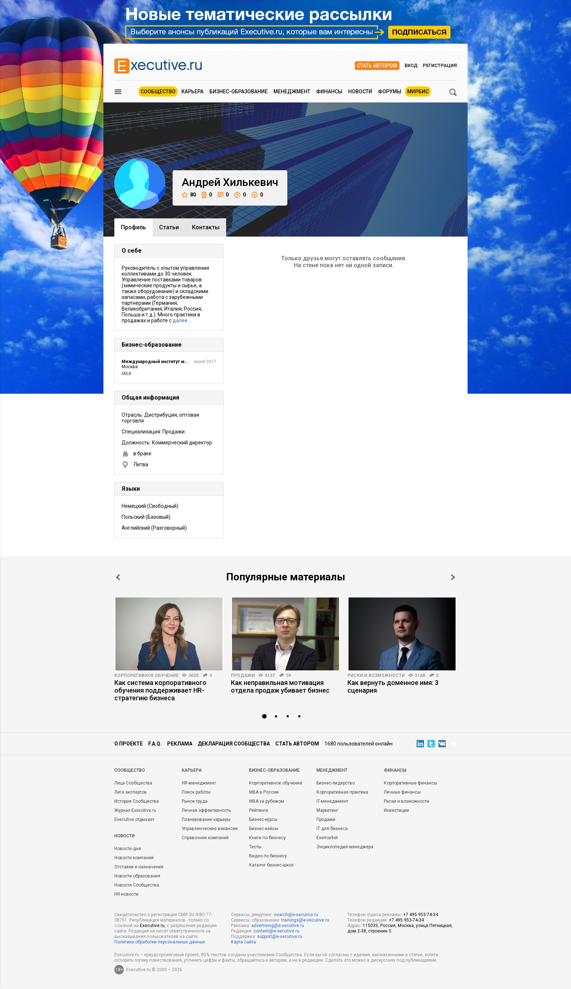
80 (189, 194)
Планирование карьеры (206, 819)
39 (288, 675)
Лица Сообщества (133, 783)
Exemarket (327, 837)
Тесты (255, 846)
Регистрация (440, 65)
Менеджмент (291, 91)
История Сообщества (136, 801)
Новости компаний (134, 857)
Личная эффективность (206, 810)
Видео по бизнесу (268, 855)
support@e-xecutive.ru (279, 936)
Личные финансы (402, 792)
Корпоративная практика (342, 792)
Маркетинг (327, 810)
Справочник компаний (205, 837)
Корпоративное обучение (146, 675)
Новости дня (127, 848)
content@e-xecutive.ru (276, 931)
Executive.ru (152, 925)
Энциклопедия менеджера (344, 846)
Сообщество (158, 91)
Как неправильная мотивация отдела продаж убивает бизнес (280, 686)
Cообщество (129, 770)
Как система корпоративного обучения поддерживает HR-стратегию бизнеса (160, 690)
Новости (360, 91)
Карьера (192, 91)
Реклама (179, 744)
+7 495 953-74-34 (420, 914)
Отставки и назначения (139, 866)
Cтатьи (169, 227)
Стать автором (377, 66)
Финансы (329, 91)
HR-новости (126, 894)
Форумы (389, 91)
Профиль (133, 227)
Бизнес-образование (238, 91)
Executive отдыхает (134, 819)
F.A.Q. (155, 744)
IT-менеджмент (332, 801)
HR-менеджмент (199, 783)
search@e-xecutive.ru (296, 914)
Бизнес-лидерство (335, 783)
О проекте (128, 744)
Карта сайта (243, 942)
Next (453, 577)
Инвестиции (396, 810)
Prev (118, 577)
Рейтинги (258, 810)
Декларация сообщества (234, 744)
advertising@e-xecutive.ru (277, 925)
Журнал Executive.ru (135, 810)
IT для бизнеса (332, 828)
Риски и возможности (376, 675)
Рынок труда (195, 801)
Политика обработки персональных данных (159, 942)
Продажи (243, 675)
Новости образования (137, 876)
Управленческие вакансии (210, 828)
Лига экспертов (130, 792)
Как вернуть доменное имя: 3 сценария (392, 686)
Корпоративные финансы (410, 783)
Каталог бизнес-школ (271, 865)
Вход (411, 65)
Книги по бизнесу (267, 837)
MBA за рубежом (266, 801)
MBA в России (264, 792)
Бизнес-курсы (263, 819)
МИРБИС (418, 91)
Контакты (206, 227)
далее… (182, 320)
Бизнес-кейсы (263, 828)
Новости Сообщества (136, 885)
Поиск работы (196, 792)
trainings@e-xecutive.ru (305, 920)
